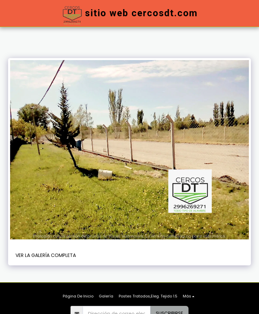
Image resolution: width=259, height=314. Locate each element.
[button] (219, 13)
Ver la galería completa (46, 255)
